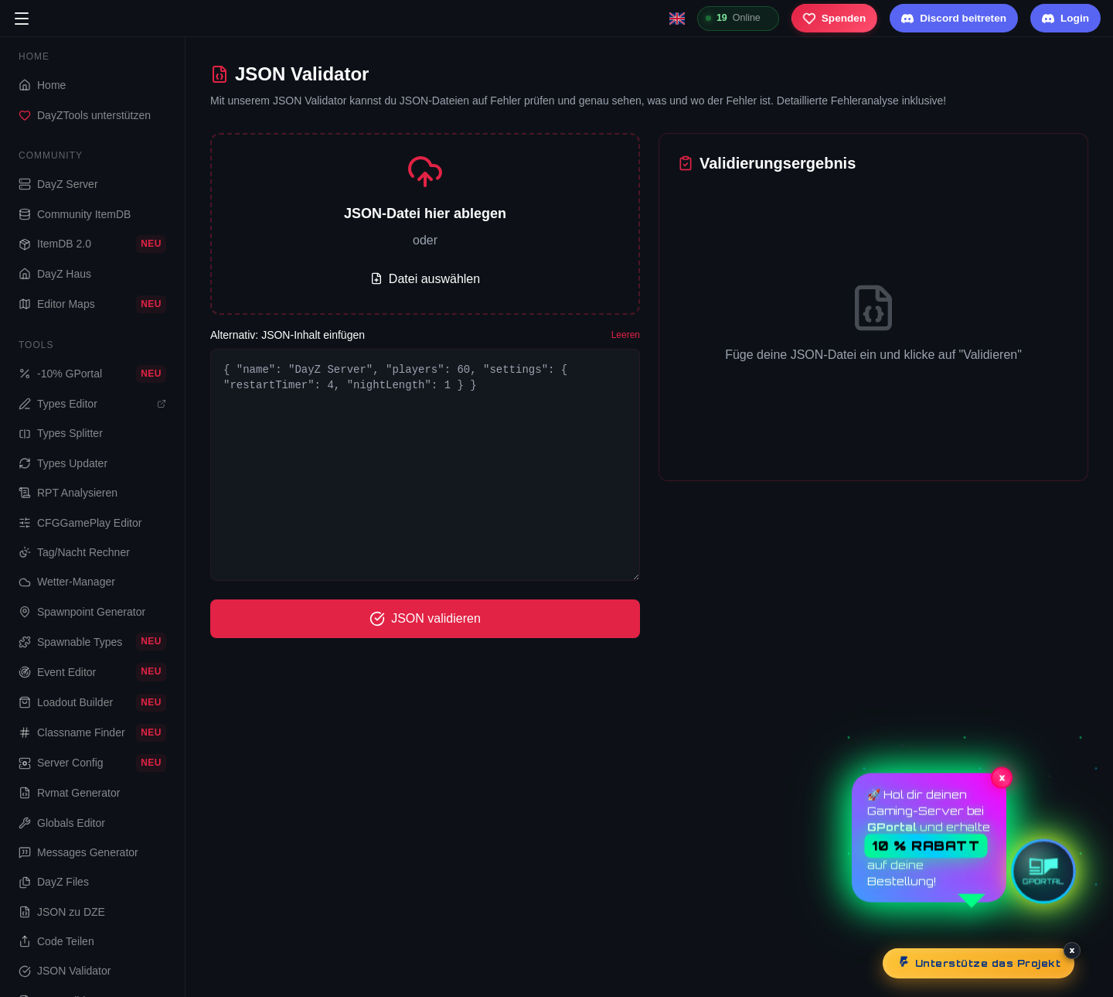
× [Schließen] (1072, 950)
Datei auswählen (425, 278)
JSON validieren (425, 619)
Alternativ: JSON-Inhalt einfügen (287, 335)
